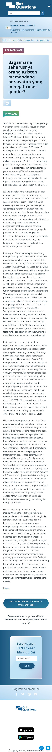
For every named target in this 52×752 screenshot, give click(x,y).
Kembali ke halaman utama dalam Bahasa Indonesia (26, 603)
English (6, 588)
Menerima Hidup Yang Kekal (22, 25)
